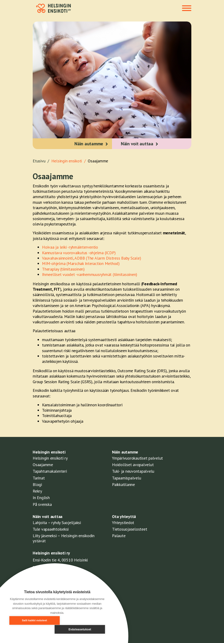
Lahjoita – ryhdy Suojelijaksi (57, 522)
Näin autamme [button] (88, 144)
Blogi (37, 484)
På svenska (42, 504)
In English (41, 497)
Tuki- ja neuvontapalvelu (133, 471)
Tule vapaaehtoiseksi (51, 529)
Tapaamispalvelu (126, 478)
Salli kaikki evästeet (31, 629)
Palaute (118, 535)
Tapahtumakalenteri (50, 471)
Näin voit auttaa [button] (137, 144)
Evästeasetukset (82, 629)
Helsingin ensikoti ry (50, 458)
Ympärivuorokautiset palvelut (137, 458)
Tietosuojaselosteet (129, 529)
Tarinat (39, 478)
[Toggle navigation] (186, 8)
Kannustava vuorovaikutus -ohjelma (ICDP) (79, 252)
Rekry (37, 491)
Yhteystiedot (123, 522)
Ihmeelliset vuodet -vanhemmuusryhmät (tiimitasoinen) (89, 274)
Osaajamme (98, 161)
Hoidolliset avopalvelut (133, 464)
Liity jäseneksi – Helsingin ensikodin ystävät (63, 538)
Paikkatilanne (123, 484)
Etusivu (42, 161)
